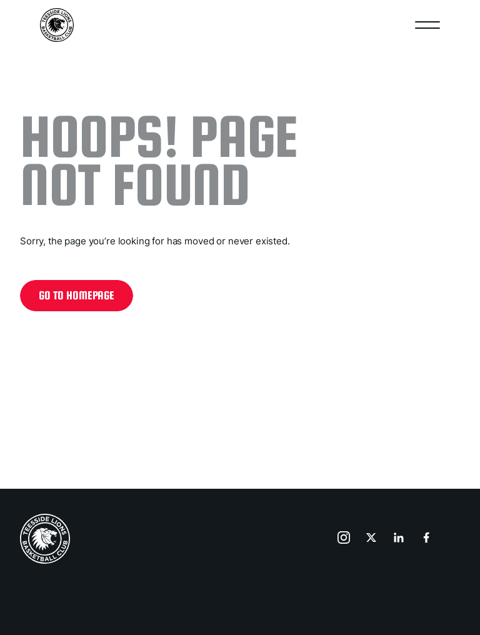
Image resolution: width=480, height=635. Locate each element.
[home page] (45, 539)
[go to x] (372, 538)
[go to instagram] (345, 538)
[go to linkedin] (400, 538)
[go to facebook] (427, 538)
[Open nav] (427, 25)
